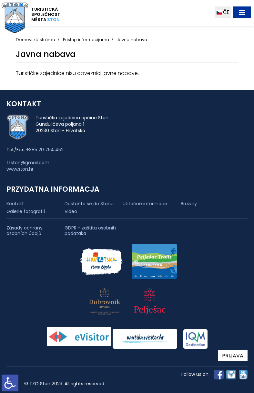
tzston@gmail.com (27, 162)
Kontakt (15, 203)
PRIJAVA (232, 355)
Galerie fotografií (25, 211)
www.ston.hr (20, 169)
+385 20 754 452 (45, 149)
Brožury (189, 203)
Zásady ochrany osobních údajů (24, 230)
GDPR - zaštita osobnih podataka (90, 230)
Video (71, 211)
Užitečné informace (145, 203)
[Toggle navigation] (242, 12)
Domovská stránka (35, 40)
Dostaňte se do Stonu (89, 203)
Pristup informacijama (86, 40)
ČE (223, 12)
